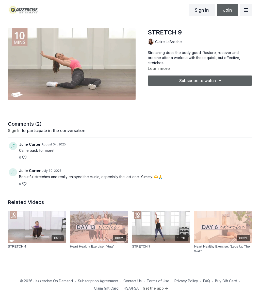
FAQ (206, 281)
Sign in (202, 10)
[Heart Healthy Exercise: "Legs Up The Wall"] (223, 249)
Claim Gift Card (106, 288)
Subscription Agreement (98, 281)
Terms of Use (158, 281)
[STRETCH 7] (161, 246)
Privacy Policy (186, 281)
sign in (14, 130)
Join (227, 10)
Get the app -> (155, 288)
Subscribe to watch (201, 81)
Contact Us (132, 281)
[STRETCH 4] (37, 246)
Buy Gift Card (226, 281)
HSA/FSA (131, 288)
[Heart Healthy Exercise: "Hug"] (99, 246)
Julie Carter (30, 144)
